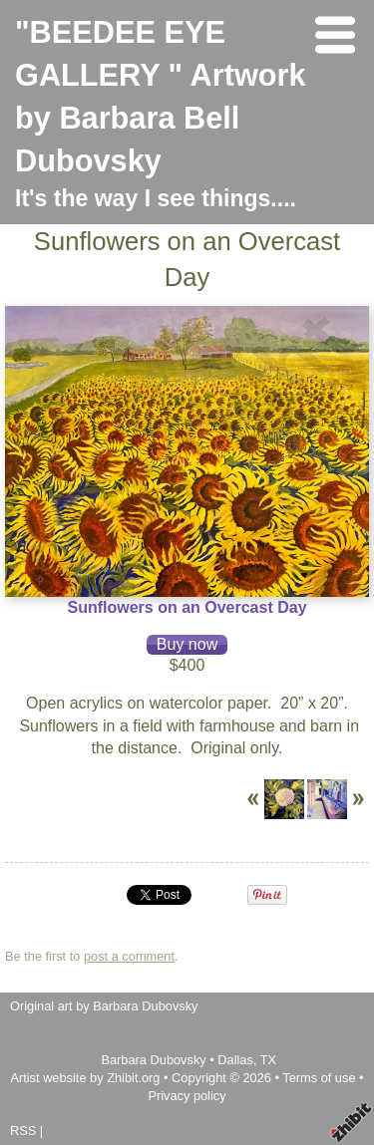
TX (268, 1059)
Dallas (235, 1059)
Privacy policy (186, 1095)
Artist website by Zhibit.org (85, 1077)
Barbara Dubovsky (155, 1059)
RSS (23, 1130)
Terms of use (318, 1077)
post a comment (129, 956)
